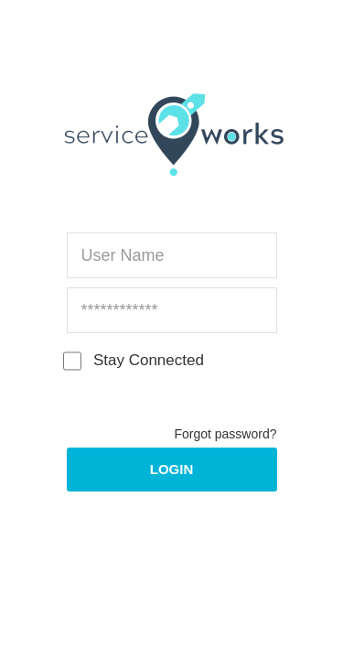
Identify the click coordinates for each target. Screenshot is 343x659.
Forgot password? (225, 434)
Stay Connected (135, 361)
